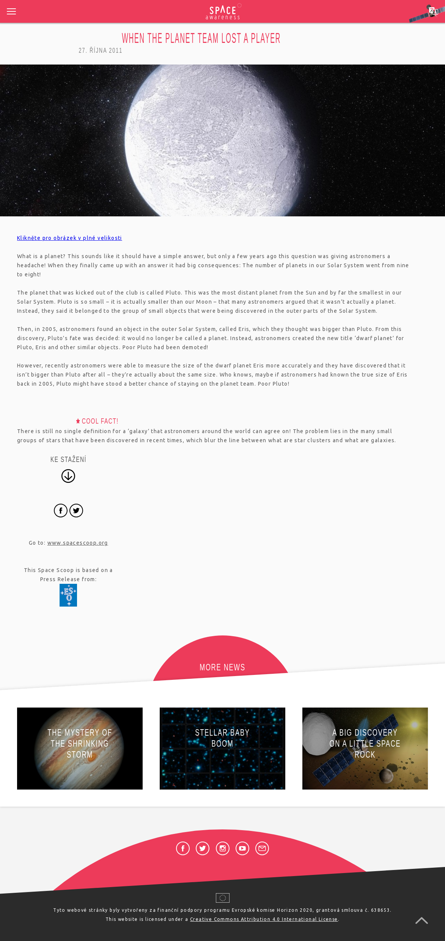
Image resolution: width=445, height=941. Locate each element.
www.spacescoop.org (77, 543)
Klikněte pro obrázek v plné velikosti (69, 238)
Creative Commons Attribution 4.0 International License (264, 919)
